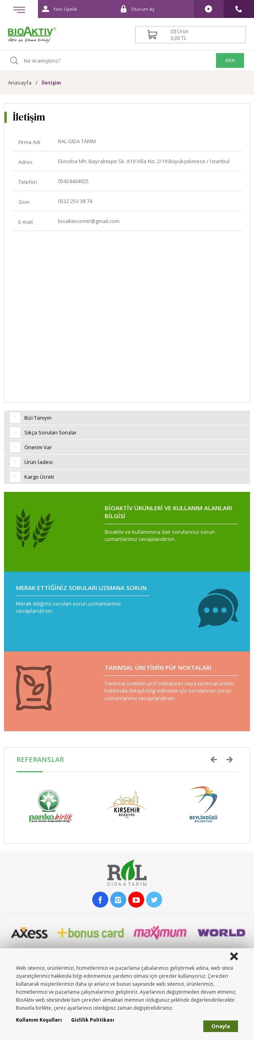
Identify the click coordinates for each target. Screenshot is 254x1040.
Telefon (27, 182)
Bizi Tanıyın (31, 417)
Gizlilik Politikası (92, 1019)
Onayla (220, 1026)
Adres (25, 162)
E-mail (25, 221)
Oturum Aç (135, 9)
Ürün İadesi (31, 462)
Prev (214, 760)
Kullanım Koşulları (39, 1019)
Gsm (24, 201)
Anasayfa (20, 82)
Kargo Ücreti (32, 477)
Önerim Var (31, 447)
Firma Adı (29, 142)
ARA (230, 60)
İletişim (51, 82)
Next (230, 760)
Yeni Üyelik (57, 9)
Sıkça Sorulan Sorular (43, 432)
